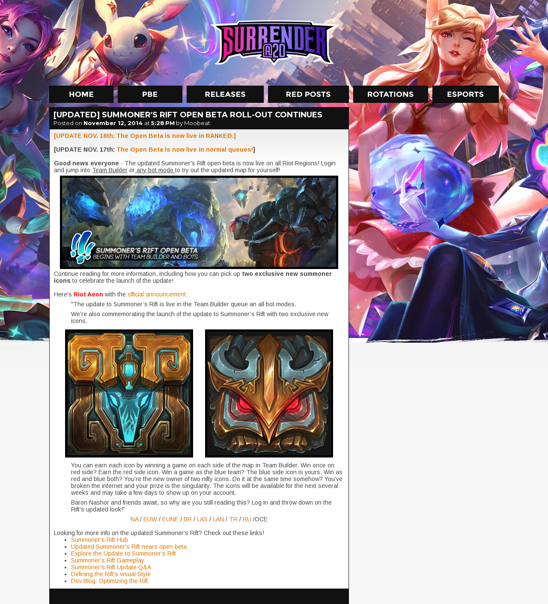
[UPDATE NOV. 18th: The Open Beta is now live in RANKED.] (145, 135)
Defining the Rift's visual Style (111, 574)
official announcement (156, 294)
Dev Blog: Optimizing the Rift (109, 580)
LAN (219, 519)
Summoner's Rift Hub (99, 539)
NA (135, 519)
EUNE (171, 519)
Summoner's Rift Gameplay (107, 560)
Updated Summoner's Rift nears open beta (129, 546)
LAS (203, 519)
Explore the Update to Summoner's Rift (123, 553)
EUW (151, 519)
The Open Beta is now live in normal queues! (184, 149)
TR (234, 519)
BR (189, 519)
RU (248, 519)
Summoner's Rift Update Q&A (111, 567)
